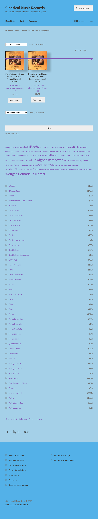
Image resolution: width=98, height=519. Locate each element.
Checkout (13, 480)
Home (10, 30)
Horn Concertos (16, 294)
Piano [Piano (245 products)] (16, 165)
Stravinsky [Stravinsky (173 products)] (28, 169)
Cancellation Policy (17, 465)
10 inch (12, 186)
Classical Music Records (25, 7)
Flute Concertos (16, 274)
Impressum (14, 475)
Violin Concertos (16, 403)
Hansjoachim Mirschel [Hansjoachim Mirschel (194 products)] (42, 155)
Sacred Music (14, 348)
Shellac (12, 358)
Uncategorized (15, 393)
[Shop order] (16, 44)
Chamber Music (15, 225)
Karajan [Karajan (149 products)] (87, 155)
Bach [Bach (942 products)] (34, 146)
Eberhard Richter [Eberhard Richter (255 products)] (63, 151)
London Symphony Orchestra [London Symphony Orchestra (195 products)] (20, 160)
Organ (11, 309)
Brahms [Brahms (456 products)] (77, 147)
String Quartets (15, 363)
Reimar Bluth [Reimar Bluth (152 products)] (34, 165)
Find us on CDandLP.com (64, 460)
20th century (14, 191)
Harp (11, 289)
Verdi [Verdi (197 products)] (71, 169)
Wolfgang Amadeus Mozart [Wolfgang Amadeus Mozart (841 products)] (25, 174)
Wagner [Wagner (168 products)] (75, 169)
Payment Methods (17, 455)
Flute (11, 269)
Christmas (13, 230)
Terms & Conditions (17, 470)
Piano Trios (14, 338)
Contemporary (15, 245)
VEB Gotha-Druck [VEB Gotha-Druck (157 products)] (63, 169)
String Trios (14, 373)
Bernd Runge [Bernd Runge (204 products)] (68, 147)
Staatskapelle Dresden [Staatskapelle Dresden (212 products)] (69, 165)
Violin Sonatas (15, 408)
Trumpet (12, 388)
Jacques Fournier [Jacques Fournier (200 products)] (79, 155)
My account (33, 21)
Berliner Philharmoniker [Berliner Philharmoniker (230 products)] (53, 147)
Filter (49, 128)
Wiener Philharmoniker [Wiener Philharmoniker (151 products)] (85, 169)
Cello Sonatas (15, 220)
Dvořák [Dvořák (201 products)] (53, 151)
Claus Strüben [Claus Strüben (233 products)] (25, 151)
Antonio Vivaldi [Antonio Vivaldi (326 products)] (22, 147)
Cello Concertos (16, 215)
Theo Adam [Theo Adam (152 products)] (47, 169)
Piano (11, 314)
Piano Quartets (15, 324)
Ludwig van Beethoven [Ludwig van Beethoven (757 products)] (47, 160)
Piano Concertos (16, 319)
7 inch (11, 195)
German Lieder (15, 279)
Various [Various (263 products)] (54, 169)
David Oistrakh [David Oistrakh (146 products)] (35, 152)
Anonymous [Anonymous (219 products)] (9, 147)
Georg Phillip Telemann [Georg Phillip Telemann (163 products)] (79, 152)
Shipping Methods (16, 460)
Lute (11, 299)
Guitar (11, 284)
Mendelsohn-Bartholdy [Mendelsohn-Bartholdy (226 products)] (73, 160)
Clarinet (12, 235)
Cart (22, 21)
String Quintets (15, 368)
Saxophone (13, 353)
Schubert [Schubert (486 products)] (44, 165)
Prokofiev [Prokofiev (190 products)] (22, 165)
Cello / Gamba (15, 210)
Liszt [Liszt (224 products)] (7, 160)
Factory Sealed (15, 264)
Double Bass (14, 250)
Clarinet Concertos (17, 240)
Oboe (11, 304)
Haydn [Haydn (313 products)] (53, 155)
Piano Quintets (15, 329)
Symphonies (14, 378)
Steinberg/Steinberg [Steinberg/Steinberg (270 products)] (15, 169)
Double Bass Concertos (19, 255)
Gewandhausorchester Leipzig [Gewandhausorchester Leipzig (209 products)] (22, 155)
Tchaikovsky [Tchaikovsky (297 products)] (38, 169)
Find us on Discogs (62, 455)
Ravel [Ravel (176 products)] (28, 165)
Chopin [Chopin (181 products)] (84, 147)
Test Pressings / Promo (19, 383)
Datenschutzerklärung (18, 485)
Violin (11, 398)
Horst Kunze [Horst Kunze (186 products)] (61, 155)
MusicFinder (10, 21)
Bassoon (12, 205)
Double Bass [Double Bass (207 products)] (45, 151)
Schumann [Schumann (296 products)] (55, 165)
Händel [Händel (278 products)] (69, 155)
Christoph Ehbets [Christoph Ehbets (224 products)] (12, 151)
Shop (17, 30)
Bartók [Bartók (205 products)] (40, 147)
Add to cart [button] (14, 100)
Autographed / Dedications (20, 200)
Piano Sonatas (15, 334)
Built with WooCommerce (16, 504)
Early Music (13, 259)
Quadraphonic (15, 343)
